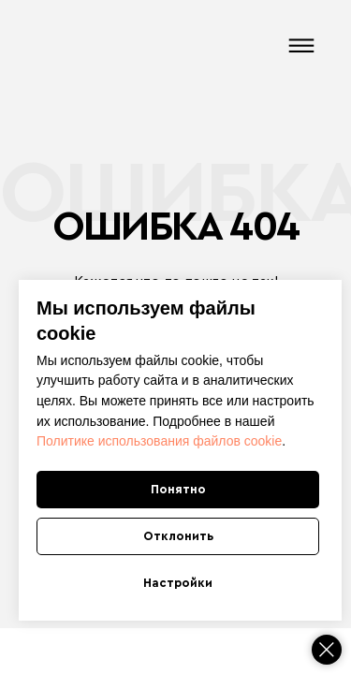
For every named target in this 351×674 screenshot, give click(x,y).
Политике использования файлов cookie (159, 440)
